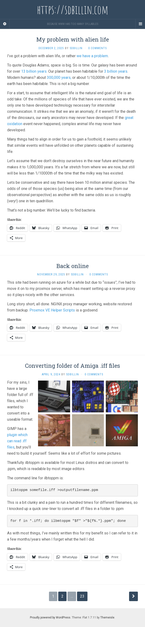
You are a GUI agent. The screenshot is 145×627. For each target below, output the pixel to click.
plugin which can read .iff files (17, 441)
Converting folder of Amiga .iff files (72, 365)
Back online (72, 266)
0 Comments (97, 48)
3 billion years (115, 71)
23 (82, 596)
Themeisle (107, 617)
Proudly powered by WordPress (50, 617)
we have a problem (92, 56)
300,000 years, (59, 77)
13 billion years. (34, 71)
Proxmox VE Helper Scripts (52, 310)
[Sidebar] (5, 24)
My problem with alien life (72, 39)
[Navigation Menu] (140, 24)
